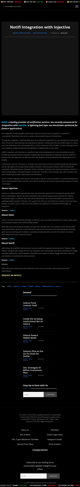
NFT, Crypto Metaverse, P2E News (25, 439)
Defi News (55, 430)
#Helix (9, 286)
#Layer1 (24, 286)
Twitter (12, 210)
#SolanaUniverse (48, 286)
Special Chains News (40, 33)
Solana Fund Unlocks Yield (30, 304)
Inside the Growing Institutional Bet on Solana (33, 321)
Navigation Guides (54, 439)
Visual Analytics (55, 444)
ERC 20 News (25, 434)
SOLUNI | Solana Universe (21, 33)
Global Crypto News (55, 434)
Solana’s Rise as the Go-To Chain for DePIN (33, 354)
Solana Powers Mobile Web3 (30, 336)
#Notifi (31, 286)
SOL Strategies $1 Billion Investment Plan (32, 370)
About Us (25, 430)
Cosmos (57, 286)
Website (4, 210)
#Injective (16, 286)
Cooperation (40, 449)
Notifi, (5, 122)
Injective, (22, 125)
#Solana (37, 286)
